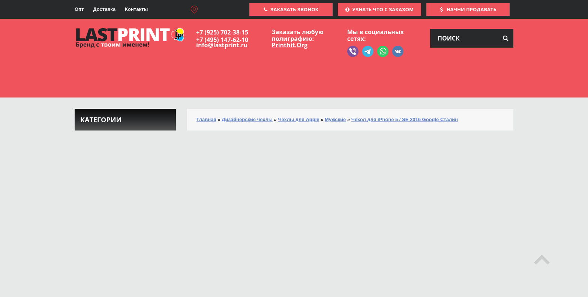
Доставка (104, 9)
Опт (79, 9)
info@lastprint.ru (222, 45)
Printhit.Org (290, 45)
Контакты (136, 9)
